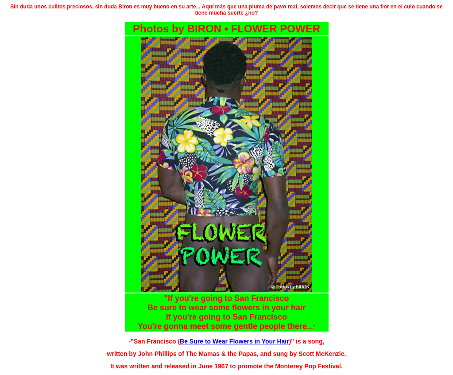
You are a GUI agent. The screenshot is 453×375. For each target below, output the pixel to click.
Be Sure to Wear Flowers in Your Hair (234, 341)
